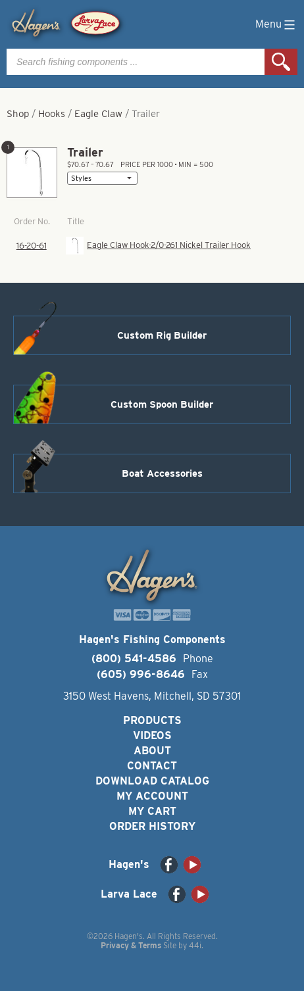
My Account (152, 796)
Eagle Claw (98, 114)
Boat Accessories (162, 473)
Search (281, 62)
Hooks (51, 114)
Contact (152, 766)
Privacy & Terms (131, 945)
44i (195, 945)
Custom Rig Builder (162, 335)
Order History (152, 826)
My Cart (152, 811)
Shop (18, 114)
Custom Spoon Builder (162, 404)
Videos (152, 735)
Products (152, 720)
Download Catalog (152, 781)
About (152, 750)
